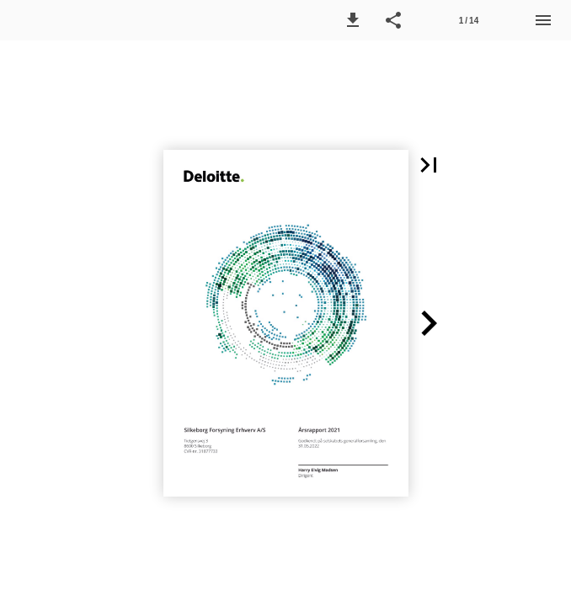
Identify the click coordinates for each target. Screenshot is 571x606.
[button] (353, 20)
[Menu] (543, 20)
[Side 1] (468, 20)
